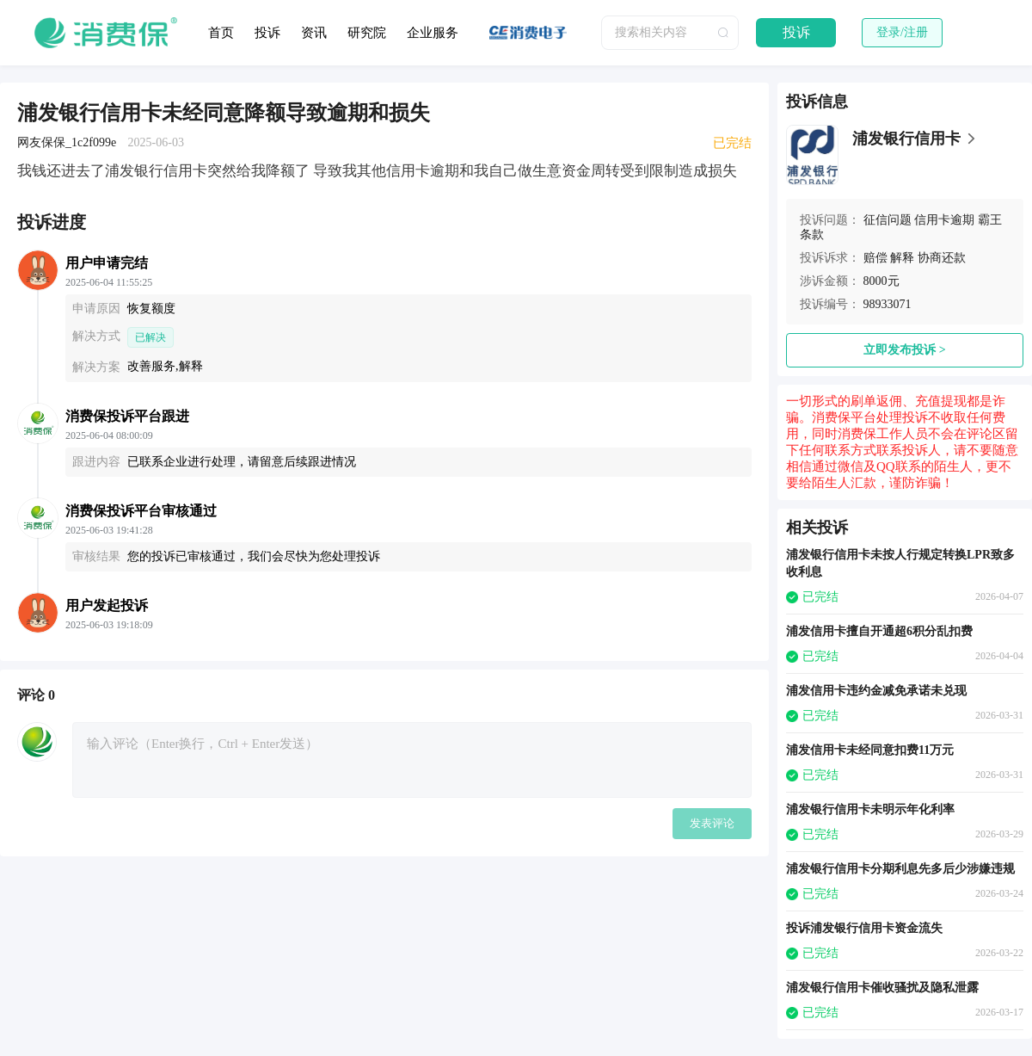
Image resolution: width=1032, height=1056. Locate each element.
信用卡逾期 (944, 219)
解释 (902, 257)
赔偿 (875, 257)
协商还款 (942, 257)
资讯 (314, 33)
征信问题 (887, 219)
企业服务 (432, 33)
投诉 (267, 33)
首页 (221, 33)
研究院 (366, 33)
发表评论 (712, 823)
